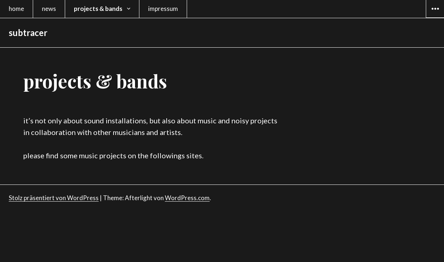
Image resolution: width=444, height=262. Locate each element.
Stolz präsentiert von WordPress (54, 198)
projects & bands (98, 8)
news (49, 8)
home (16, 8)
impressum (163, 8)
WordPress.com (187, 198)
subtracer (28, 32)
